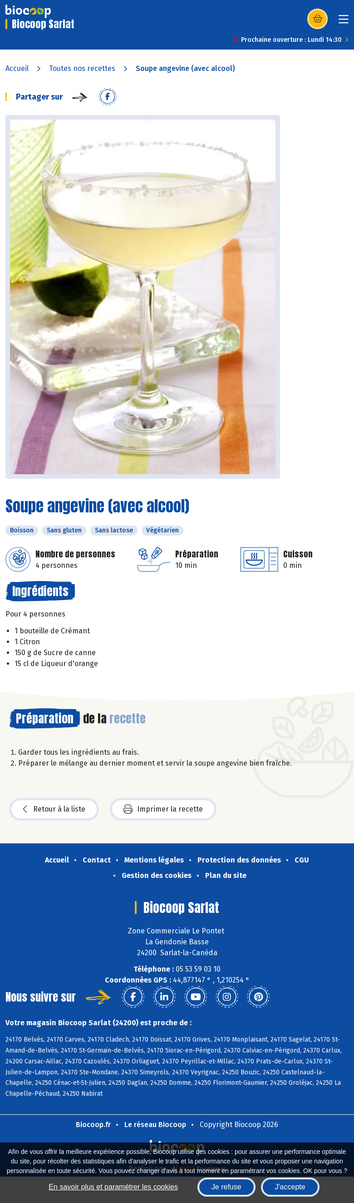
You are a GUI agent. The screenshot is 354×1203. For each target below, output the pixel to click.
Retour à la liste (54, 809)
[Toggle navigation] (344, 22)
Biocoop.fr (93, 1124)
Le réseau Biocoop (155, 1124)
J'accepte (290, 1187)
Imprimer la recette (163, 809)
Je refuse (226, 1187)
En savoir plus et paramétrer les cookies (113, 1187)
